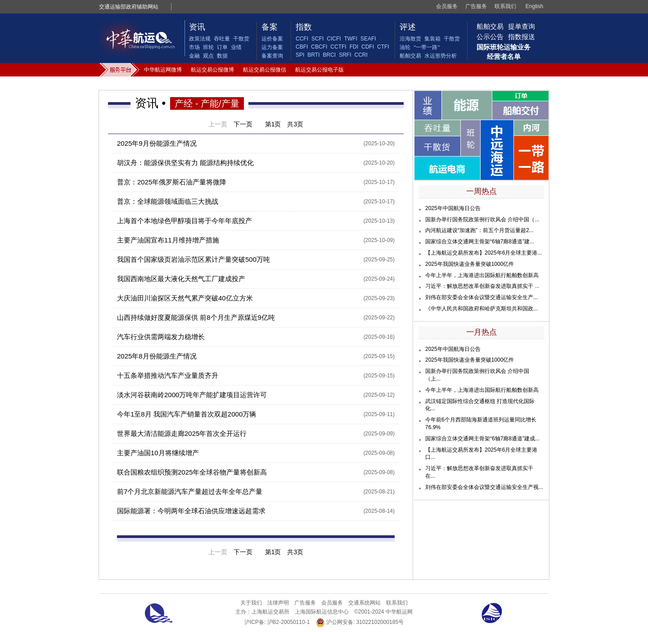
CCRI (360, 55)
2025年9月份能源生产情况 (157, 143)
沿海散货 (410, 39)
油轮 (405, 47)
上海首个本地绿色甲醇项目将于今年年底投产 (184, 220)
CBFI (302, 47)
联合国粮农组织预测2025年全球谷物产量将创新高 (192, 472)
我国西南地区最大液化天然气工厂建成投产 (181, 278)
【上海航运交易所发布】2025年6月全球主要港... (483, 253)
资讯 (197, 26)
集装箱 (432, 39)
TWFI (350, 39)
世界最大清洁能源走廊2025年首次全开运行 (182, 433)
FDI (354, 47)
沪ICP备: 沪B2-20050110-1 (277, 622)
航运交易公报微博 (212, 70)
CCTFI (338, 47)
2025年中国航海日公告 (453, 208)
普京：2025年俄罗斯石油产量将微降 (171, 182)
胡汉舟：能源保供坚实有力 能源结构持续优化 (185, 162)
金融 (194, 56)
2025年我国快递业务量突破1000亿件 (469, 264)
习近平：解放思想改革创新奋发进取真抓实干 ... (482, 286)
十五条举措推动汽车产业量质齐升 (167, 375)
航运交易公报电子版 (319, 70)
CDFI (367, 47)
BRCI (329, 55)
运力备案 (272, 47)
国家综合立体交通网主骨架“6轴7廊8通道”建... (479, 241)
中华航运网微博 (163, 70)
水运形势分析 (440, 56)
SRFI (345, 55)
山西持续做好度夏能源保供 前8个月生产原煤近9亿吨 (196, 317)
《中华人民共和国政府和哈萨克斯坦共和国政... (481, 308)
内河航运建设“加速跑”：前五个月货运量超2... (479, 230)
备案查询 (272, 56)
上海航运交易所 (270, 612)
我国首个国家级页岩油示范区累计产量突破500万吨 (193, 259)
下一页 (243, 124)
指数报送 (521, 36)
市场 (194, 47)
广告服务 (476, 6)
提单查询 (521, 26)
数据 (222, 56)
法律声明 (278, 603)
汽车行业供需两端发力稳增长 (161, 337)
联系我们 (505, 6)
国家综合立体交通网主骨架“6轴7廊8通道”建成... (482, 438)
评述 (408, 26)
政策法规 (200, 39)
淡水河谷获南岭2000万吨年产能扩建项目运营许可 (192, 395)
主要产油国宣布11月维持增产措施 (168, 240)
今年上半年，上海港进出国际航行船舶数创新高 (482, 275)
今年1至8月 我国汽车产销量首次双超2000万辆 (186, 414)
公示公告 (490, 36)
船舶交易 (410, 56)
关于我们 (251, 603)
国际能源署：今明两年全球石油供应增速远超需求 (191, 511)
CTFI (383, 47)
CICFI (334, 39)
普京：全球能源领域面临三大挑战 (167, 201)
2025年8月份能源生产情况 (157, 356)
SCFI (317, 39)
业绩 (236, 47)
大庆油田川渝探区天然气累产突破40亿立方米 (185, 298)
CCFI (302, 39)
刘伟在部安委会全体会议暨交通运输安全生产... (481, 297)
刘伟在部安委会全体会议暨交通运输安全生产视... (484, 487)
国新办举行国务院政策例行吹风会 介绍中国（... (482, 219)
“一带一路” (427, 47)
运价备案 (272, 39)
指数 (304, 26)
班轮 (208, 47)
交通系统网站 (364, 603)
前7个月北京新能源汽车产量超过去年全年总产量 (189, 491)
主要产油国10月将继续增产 (158, 453)
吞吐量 (222, 39)
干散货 (241, 39)
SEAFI (368, 39)
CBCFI (319, 47)
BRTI (313, 55)
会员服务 (447, 6)
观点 (208, 56)
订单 (222, 47)
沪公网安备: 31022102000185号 (360, 622)
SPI (300, 55)
